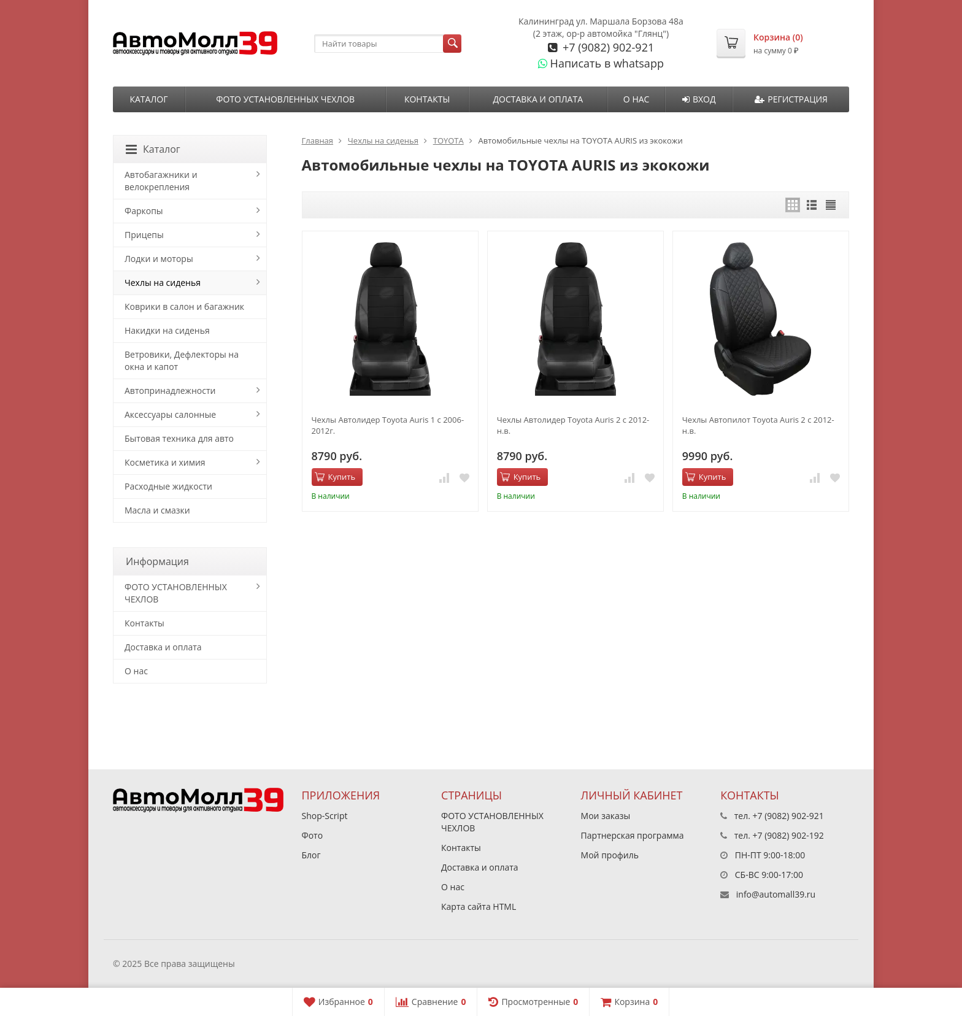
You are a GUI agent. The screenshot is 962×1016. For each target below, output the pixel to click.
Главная (318, 140)
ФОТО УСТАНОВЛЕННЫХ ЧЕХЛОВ (285, 99)
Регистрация (791, 99)
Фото (312, 835)
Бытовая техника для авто (179, 438)
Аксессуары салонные (170, 414)
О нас (636, 99)
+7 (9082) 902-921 (607, 47)
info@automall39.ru (775, 894)
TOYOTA (448, 140)
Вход (699, 99)
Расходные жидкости (168, 486)
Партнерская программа (632, 835)
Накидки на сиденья (167, 330)
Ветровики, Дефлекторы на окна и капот (182, 360)
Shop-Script (325, 816)
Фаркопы (144, 211)
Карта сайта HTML (478, 906)
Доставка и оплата (538, 99)
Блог (311, 855)
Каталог (148, 99)
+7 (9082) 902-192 (788, 835)
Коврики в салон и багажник (184, 306)
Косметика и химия (165, 462)
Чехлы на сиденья (383, 140)
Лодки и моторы (159, 258)
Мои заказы (606, 816)
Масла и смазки (157, 510)
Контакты (427, 99)
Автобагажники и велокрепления (161, 181)
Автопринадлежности (170, 390)
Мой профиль (610, 855)
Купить (335, 476)
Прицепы (144, 235)
